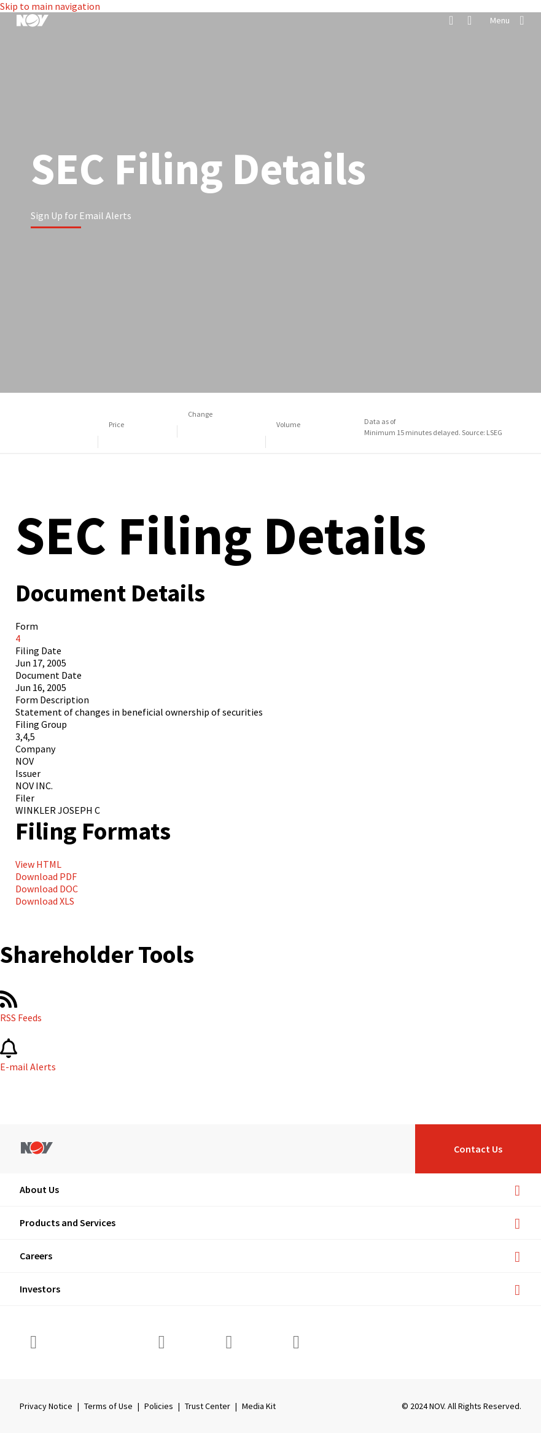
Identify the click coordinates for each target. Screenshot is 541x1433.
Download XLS (44, 901)
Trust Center (207, 1406)
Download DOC (46, 889)
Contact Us (478, 1149)
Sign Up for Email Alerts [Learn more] (81, 215)
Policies (158, 1406)
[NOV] (32, 20)
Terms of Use (108, 1406)
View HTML (38, 864)
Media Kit (259, 1406)
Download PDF (46, 876)
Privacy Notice (46, 1406)
